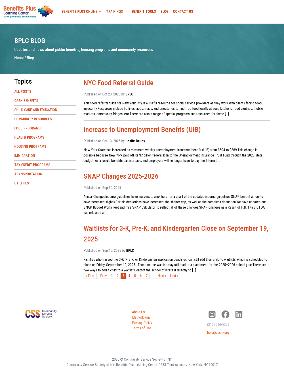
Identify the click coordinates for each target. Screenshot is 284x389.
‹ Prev (102, 276)
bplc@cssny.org (218, 332)
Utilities (21, 183)
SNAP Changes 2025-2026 (121, 176)
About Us (138, 312)
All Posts (22, 91)
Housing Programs (30, 146)
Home (19, 57)
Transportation (28, 174)
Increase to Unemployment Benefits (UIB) (142, 129)
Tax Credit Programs (32, 165)
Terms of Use (141, 328)
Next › (162, 276)
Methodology (141, 317)
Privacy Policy (142, 323)
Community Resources (33, 119)
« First (90, 276)
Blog (164, 11)
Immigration (24, 156)
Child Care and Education (35, 110)
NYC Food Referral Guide (119, 82)
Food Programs (27, 128)
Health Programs (29, 137)
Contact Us (183, 11)
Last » (174, 276)
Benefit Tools (144, 11)
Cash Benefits (26, 101)
